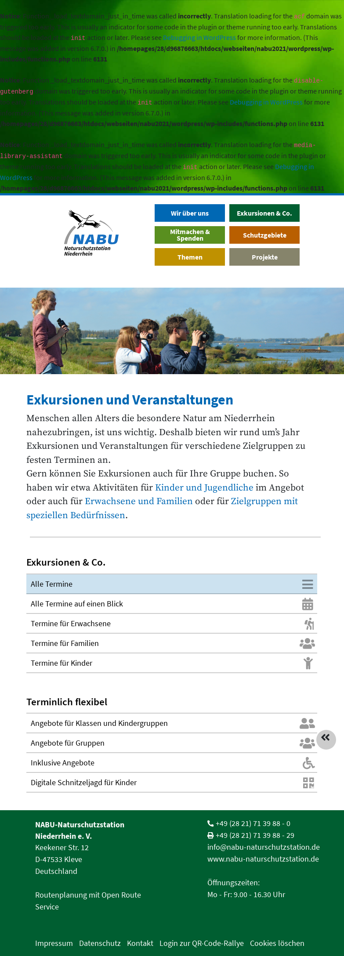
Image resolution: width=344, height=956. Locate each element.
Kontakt (140, 943)
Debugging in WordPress (199, 37)
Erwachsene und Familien (138, 501)
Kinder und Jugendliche (204, 488)
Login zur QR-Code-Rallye (201, 943)
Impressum (54, 943)
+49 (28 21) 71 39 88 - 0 (253, 823)
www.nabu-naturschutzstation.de (263, 859)
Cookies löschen (277, 943)
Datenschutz (100, 943)
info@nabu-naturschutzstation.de (263, 847)
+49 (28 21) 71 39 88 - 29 (255, 835)
